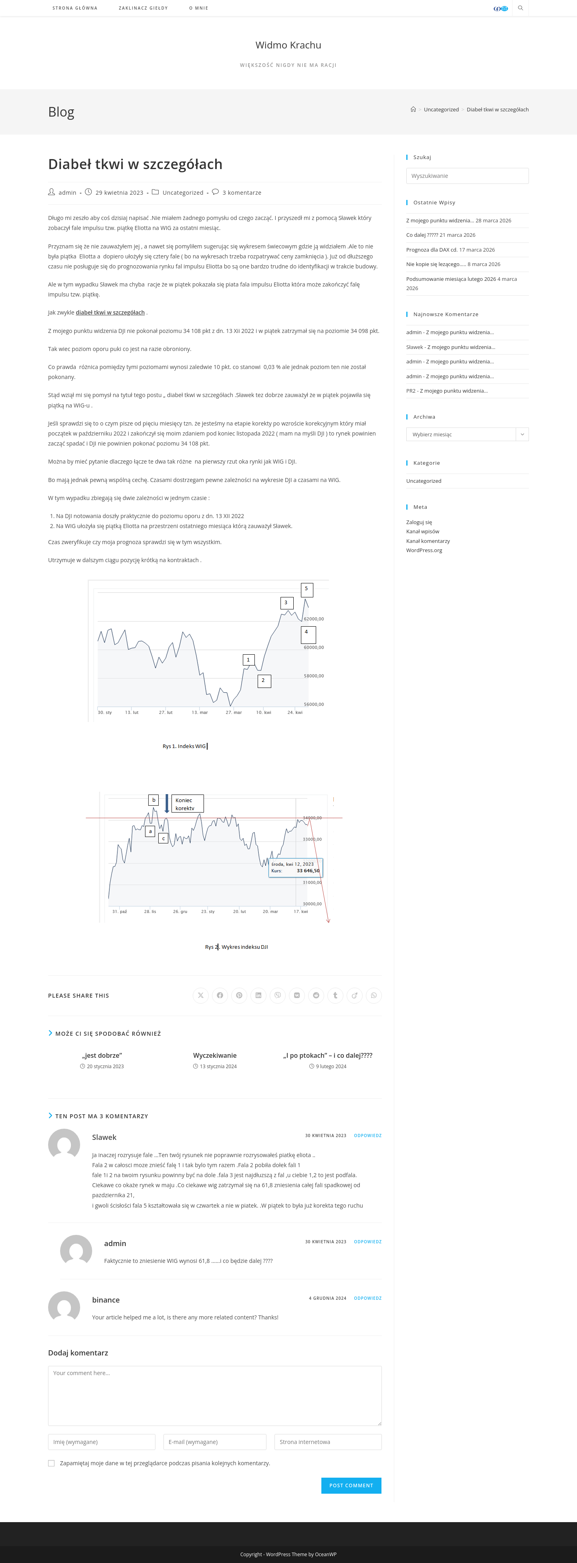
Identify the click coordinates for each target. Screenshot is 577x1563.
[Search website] (520, 8)
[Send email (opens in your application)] (504, 8)
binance (106, 1300)
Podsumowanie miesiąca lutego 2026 (451, 278)
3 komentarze (242, 192)
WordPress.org (424, 550)
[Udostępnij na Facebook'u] (220, 996)
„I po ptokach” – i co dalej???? (328, 1055)
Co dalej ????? (422, 234)
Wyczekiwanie (214, 1055)
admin (68, 192)
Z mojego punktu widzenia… (440, 220)
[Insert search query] (467, 176)
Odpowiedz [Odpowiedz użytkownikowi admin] (368, 1241)
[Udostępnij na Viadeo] (355, 996)
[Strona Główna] (413, 109)
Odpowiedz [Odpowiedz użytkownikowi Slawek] (368, 1135)
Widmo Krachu (289, 44)
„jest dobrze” (102, 1055)
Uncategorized (183, 192)
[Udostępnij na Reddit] (316, 996)
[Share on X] (201, 996)
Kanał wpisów (422, 531)
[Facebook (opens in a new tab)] (497, 8)
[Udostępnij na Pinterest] (239, 996)
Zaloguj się (419, 522)
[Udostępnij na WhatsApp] (374, 996)
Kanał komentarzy (428, 541)
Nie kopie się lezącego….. (436, 264)
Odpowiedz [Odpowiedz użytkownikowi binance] (368, 1298)
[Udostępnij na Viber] (278, 996)
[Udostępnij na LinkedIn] (258, 996)
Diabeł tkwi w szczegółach (498, 109)
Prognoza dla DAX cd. (432, 249)
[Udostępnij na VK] (297, 996)
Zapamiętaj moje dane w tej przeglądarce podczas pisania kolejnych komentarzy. (165, 1463)
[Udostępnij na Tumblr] (335, 996)
